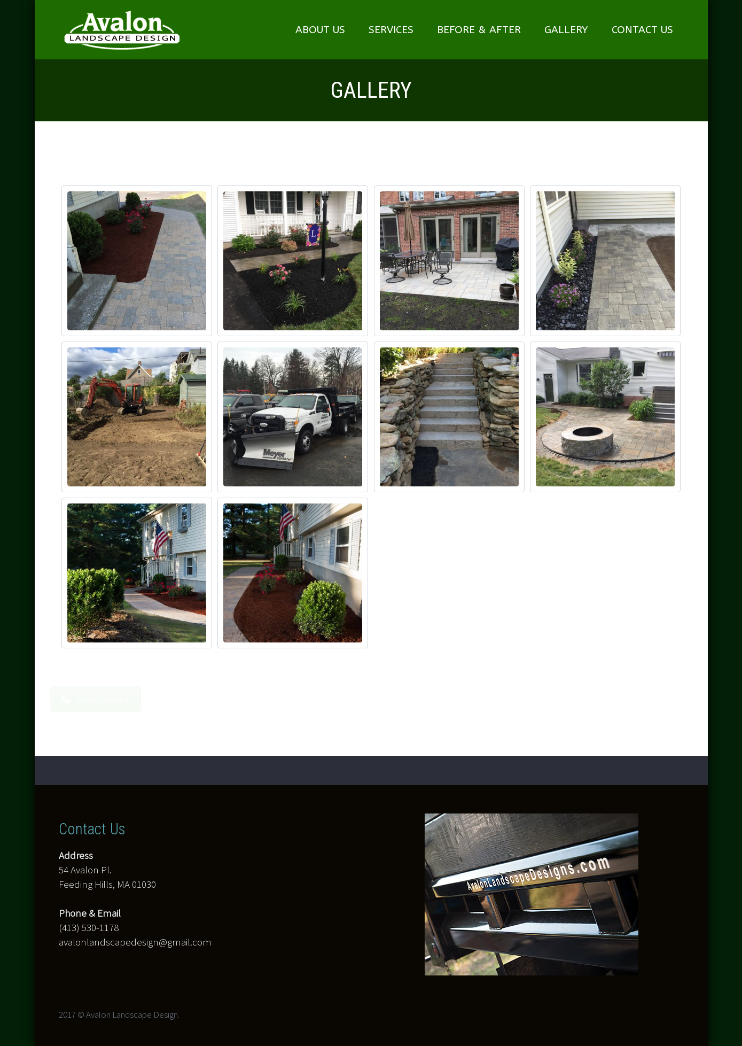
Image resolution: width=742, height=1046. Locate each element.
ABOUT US (320, 30)
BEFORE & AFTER (479, 30)
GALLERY (566, 30)
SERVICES (391, 30)
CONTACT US (642, 30)
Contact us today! (101, 699)
